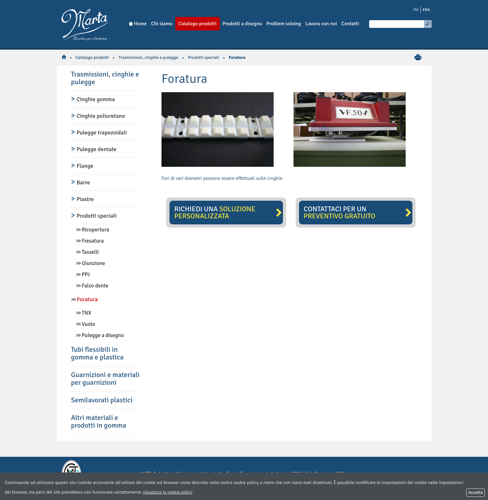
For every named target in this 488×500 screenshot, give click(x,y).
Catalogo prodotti (92, 57)
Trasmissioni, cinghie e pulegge (148, 57)
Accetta (475, 492)
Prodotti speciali (203, 57)
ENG (426, 9)
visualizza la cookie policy (168, 492)
